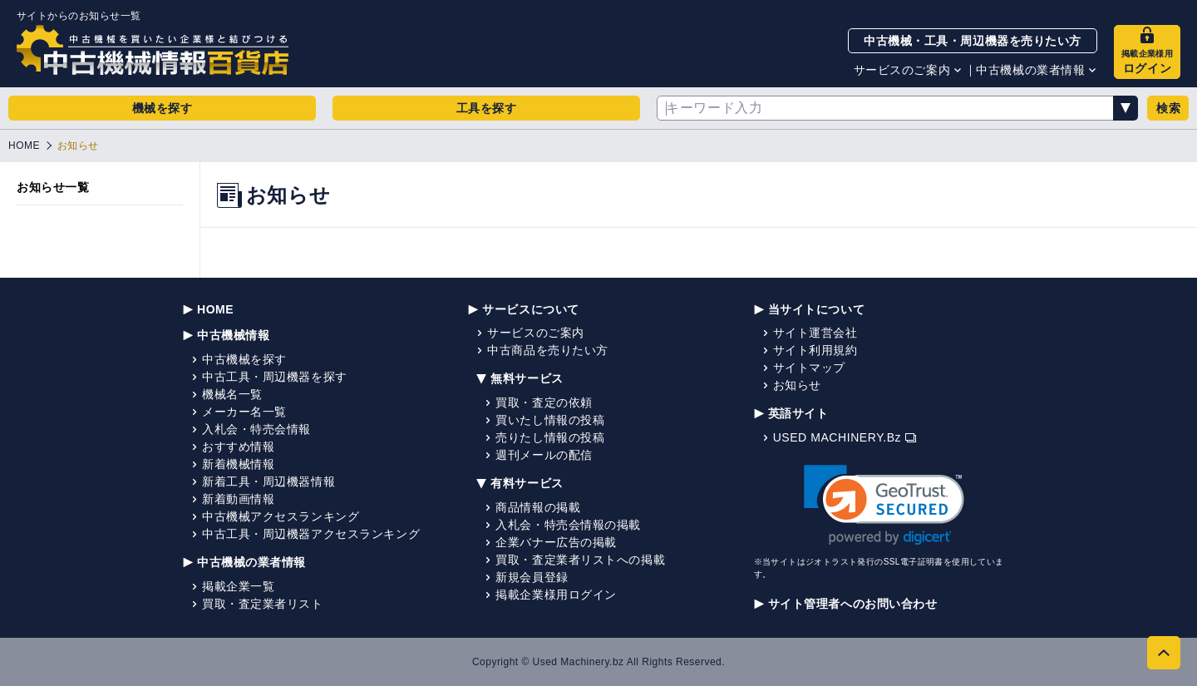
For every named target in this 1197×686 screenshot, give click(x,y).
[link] (884, 505)
